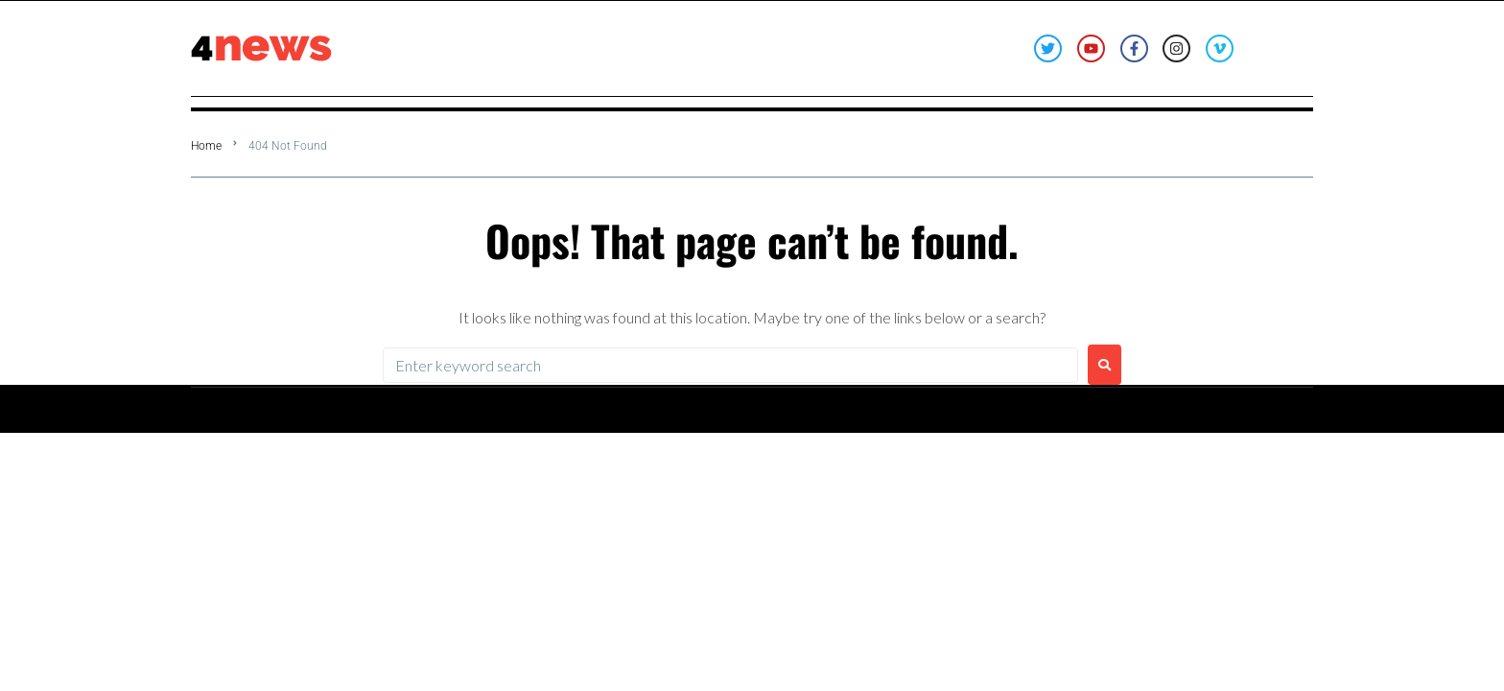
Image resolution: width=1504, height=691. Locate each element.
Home (206, 146)
